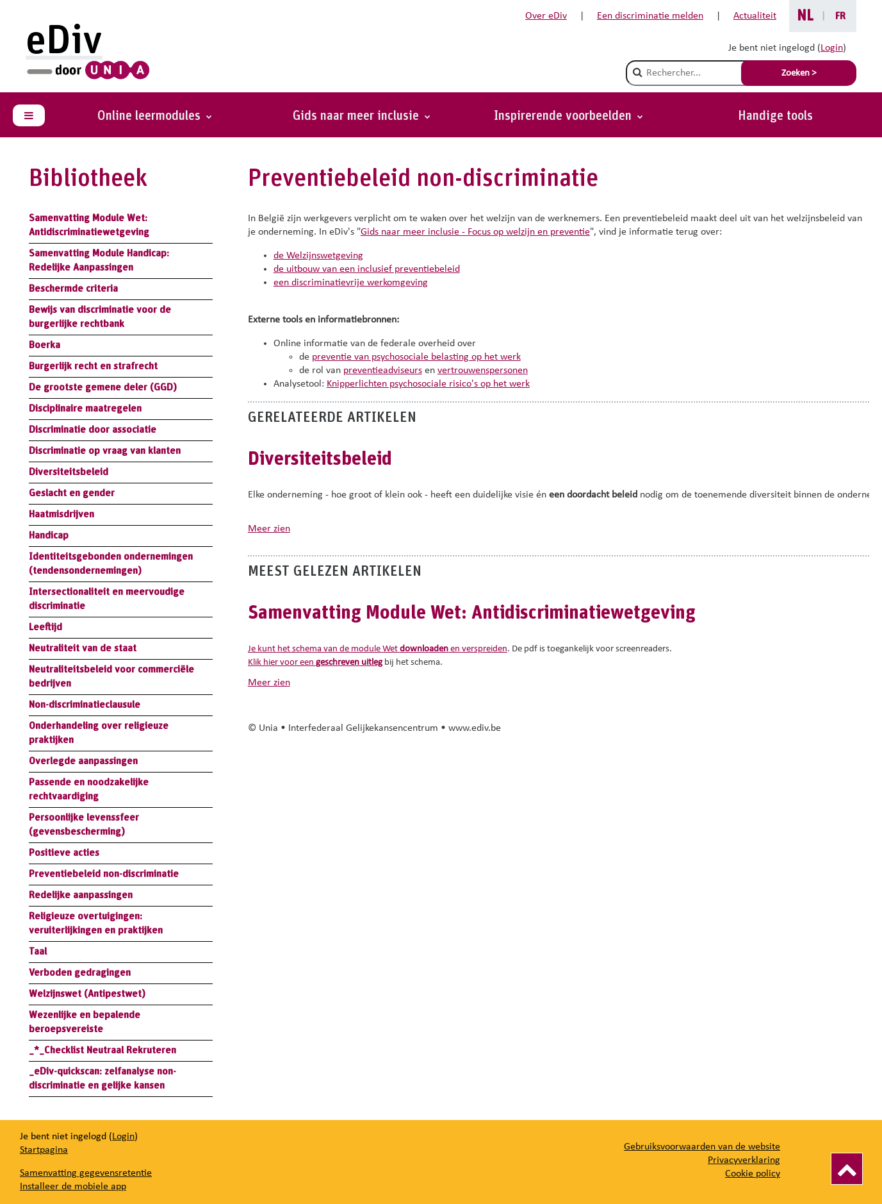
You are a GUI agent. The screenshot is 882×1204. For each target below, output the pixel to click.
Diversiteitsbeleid (68, 472)
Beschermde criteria (73, 288)
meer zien (269, 529)
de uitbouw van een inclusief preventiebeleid (367, 269)
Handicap (49, 535)
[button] (568, 116)
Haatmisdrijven (61, 514)
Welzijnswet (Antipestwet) (87, 994)
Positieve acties (64, 853)
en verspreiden (452, 649)
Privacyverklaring (744, 1160)
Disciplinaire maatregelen (85, 408)
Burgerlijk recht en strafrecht (93, 366)
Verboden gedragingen (80, 972)
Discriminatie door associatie (92, 429)
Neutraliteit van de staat (82, 648)
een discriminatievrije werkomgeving (351, 283)
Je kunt (262, 649)
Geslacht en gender (72, 493)
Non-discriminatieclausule (84, 704)
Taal (38, 951)
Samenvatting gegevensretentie (86, 1173)
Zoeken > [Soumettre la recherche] (798, 73)
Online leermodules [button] (150, 116)
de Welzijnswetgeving (318, 256)
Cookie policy (752, 1174)
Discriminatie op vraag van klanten (105, 451)
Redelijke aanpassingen (81, 895)
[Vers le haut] (847, 1169)
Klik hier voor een (315, 662)
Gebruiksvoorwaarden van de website (702, 1147)
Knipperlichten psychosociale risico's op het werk (428, 384)
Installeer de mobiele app (73, 1187)
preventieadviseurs (382, 370)
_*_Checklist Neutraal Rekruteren (102, 1050)
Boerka (44, 345)
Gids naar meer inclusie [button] (357, 116)
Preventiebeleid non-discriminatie (104, 874)
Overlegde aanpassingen (83, 761)
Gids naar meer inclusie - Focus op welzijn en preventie (475, 232)
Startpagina (44, 1150)
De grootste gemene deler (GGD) (103, 387)
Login (832, 48)
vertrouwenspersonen (482, 370)
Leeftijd (45, 627)
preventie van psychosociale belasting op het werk (416, 357)
